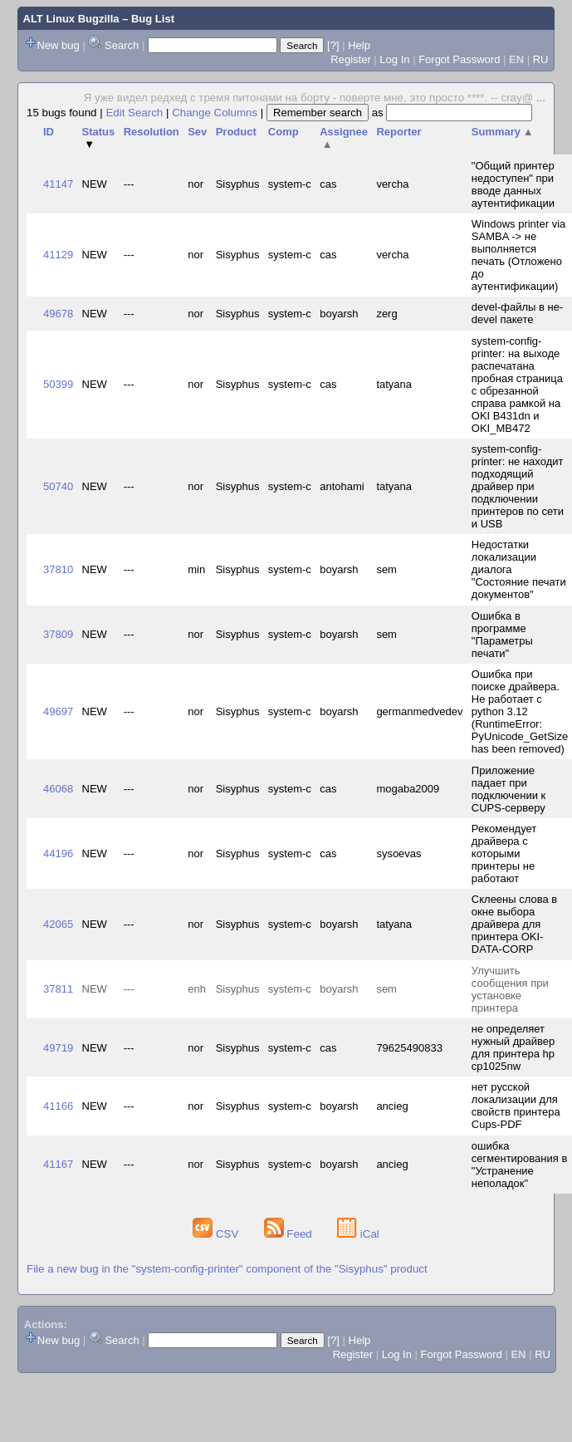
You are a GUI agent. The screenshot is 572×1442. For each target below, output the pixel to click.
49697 (58, 711)
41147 (58, 184)
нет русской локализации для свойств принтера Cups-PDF (516, 1106)
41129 (58, 254)
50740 (58, 486)
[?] (333, 45)
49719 (58, 1048)
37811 (58, 989)
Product (236, 131)
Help (359, 45)
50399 (58, 384)
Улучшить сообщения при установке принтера (510, 989)
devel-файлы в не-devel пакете (517, 313)
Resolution (151, 131)
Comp (283, 131)
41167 (58, 1164)
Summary (503, 131)
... (540, 97)
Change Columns (214, 112)
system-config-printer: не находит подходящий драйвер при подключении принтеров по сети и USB (518, 486)
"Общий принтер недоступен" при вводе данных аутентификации (513, 184)
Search (122, 45)
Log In (394, 59)
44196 (58, 853)
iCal (358, 1234)
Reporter (398, 131)
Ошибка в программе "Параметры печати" (502, 635)
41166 (58, 1106)
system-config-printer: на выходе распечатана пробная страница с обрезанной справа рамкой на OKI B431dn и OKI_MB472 (517, 384)
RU (541, 59)
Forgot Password (459, 59)
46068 (58, 788)
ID (48, 131)
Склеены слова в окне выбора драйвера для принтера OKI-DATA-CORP (514, 924)
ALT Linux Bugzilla (71, 18)
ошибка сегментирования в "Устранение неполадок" (519, 1164)
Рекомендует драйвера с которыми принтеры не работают (504, 853)
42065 (58, 924)
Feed (289, 1234)
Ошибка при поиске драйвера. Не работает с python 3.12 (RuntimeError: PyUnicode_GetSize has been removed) (520, 711)
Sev (197, 131)
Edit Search (134, 112)
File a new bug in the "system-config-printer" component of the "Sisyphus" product (227, 1269)
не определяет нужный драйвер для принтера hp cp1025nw (513, 1047)
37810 (58, 569)
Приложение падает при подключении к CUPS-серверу (508, 789)
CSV (217, 1234)
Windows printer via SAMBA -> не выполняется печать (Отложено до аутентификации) (518, 255)
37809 (58, 634)
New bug (58, 45)
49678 (58, 313)
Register (350, 59)
